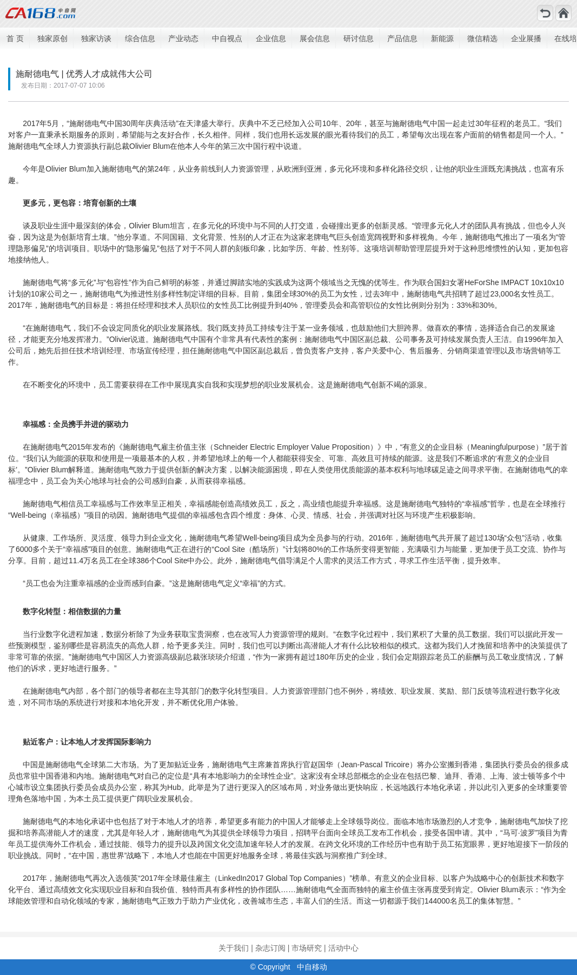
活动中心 (343, 948)
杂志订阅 (270, 948)
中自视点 (227, 38)
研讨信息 (358, 38)
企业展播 (526, 38)
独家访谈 (96, 38)
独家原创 (52, 38)
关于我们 (233, 948)
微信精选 (482, 38)
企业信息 (271, 38)
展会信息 (315, 38)
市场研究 (306, 948)
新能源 (442, 38)
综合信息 (140, 38)
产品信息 (402, 38)
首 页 (15, 38)
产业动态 (183, 38)
